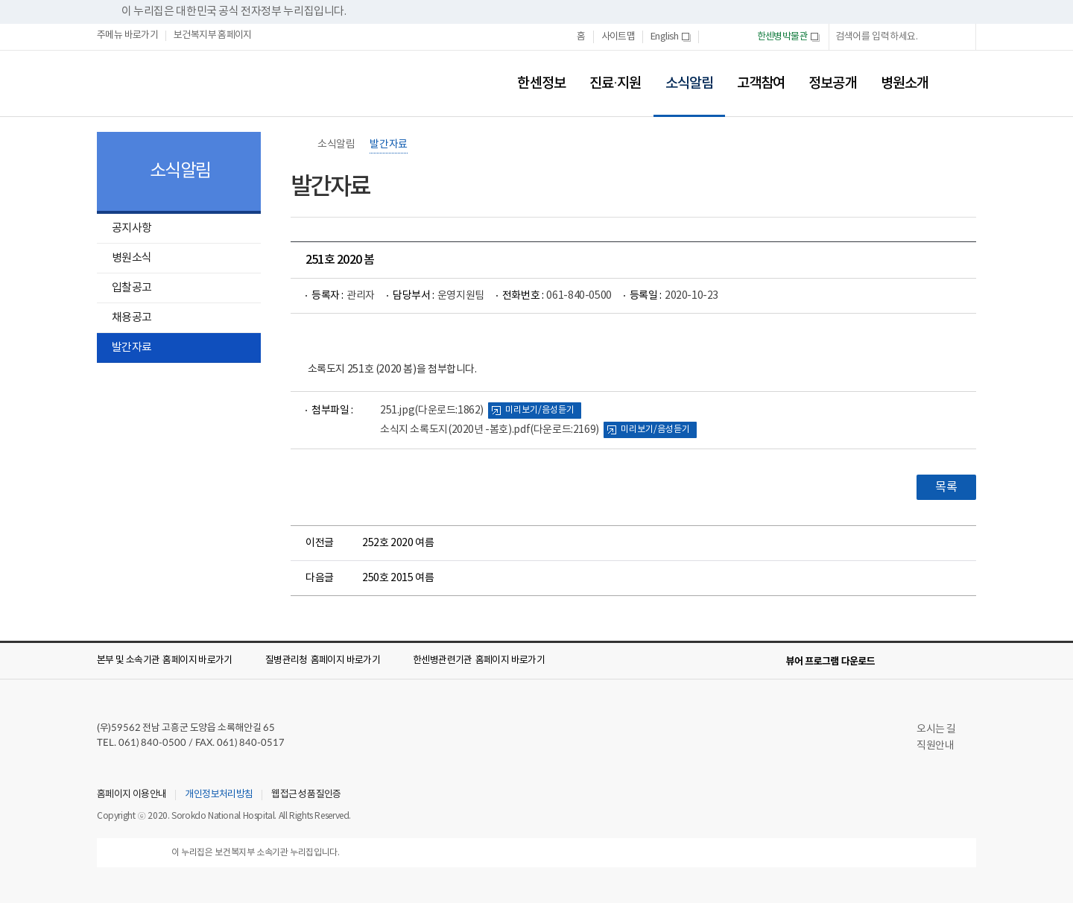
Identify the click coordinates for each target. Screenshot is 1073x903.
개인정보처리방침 (219, 795)
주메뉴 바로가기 (127, 36)
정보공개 (832, 83)
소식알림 (683, 73)
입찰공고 (131, 288)
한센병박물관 (788, 37)
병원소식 (131, 258)
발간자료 (131, 347)
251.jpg (432, 410)
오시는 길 (943, 729)
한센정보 (541, 83)
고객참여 (761, 83)
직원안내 (941, 746)
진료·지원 (615, 83)
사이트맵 (618, 36)
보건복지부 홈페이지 (213, 36)
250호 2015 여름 (398, 578)
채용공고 (131, 317)
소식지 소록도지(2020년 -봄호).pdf (489, 430)
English (671, 37)
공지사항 (131, 228)
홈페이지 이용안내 (131, 795)
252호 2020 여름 (398, 543)
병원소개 (904, 83)
